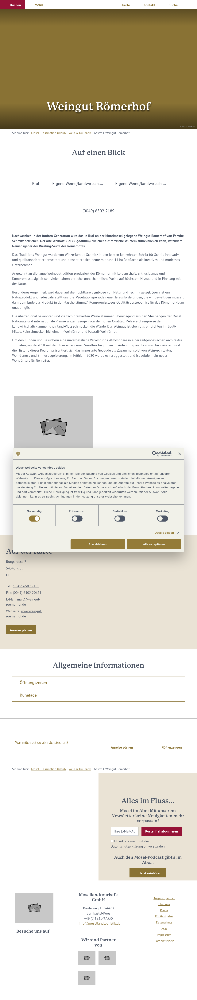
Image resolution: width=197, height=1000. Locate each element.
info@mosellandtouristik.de (99, 923)
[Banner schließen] (180, 453)
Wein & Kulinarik (80, 133)
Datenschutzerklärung (127, 846)
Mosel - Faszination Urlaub (48, 133)
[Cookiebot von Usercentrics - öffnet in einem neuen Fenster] (155, 454)
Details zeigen (164, 532)
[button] (12, 4)
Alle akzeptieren (154, 544)
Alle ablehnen (98, 544)
